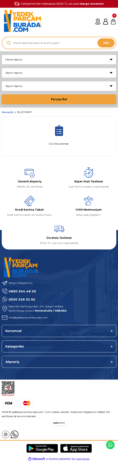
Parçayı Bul (59, 99)
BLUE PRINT (24, 112)
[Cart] (113, 21)
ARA (106, 42)
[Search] (59, 43)
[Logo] (22, 21)
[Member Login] (106, 21)
